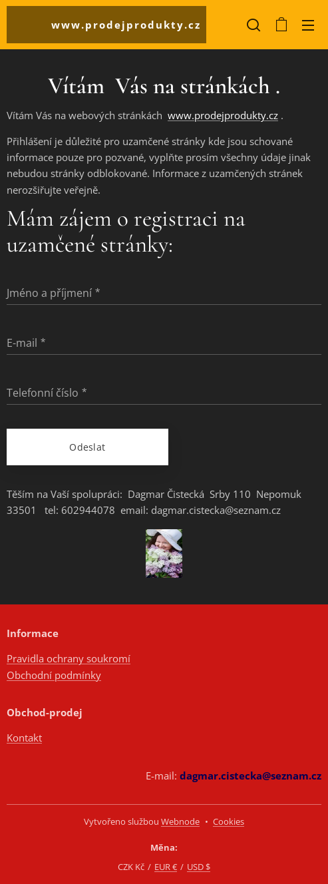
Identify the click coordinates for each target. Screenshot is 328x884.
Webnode (180, 821)
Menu (308, 25)
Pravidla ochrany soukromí (68, 658)
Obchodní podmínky (54, 675)
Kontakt (24, 737)
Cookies (228, 821)
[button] (253, 24)
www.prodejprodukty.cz (223, 115)
